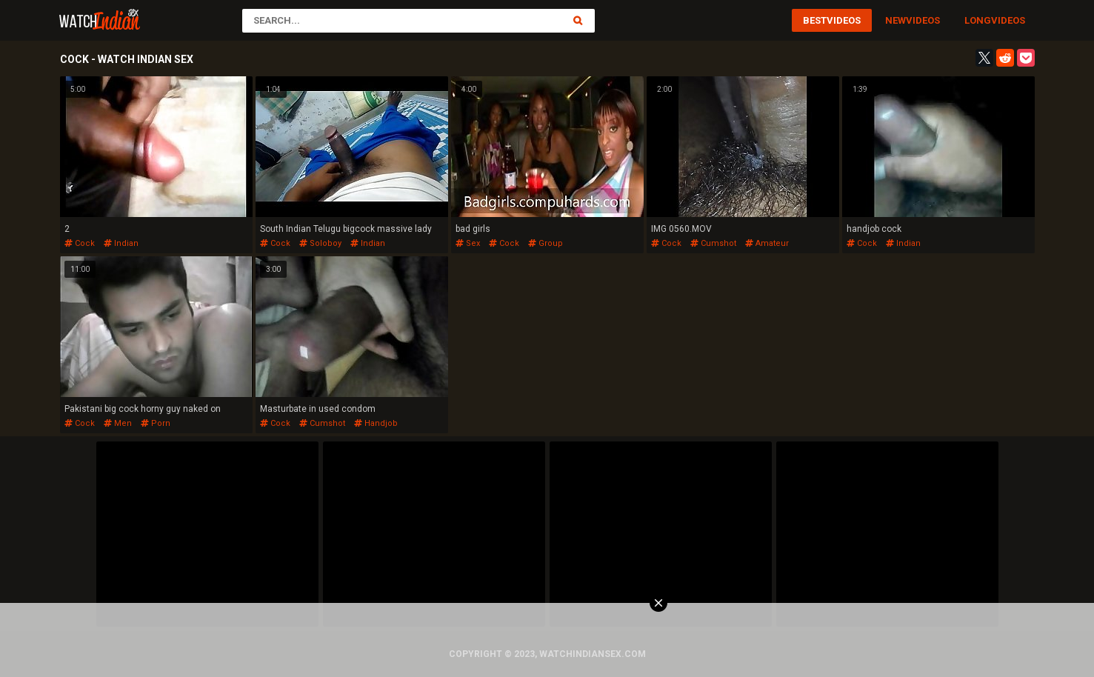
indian (121, 243)
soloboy (320, 243)
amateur (767, 243)
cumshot (713, 243)
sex (468, 243)
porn (155, 423)
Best (815, 20)
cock (79, 243)
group (545, 243)
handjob (376, 423)
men (118, 423)
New (895, 20)
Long (977, 20)
